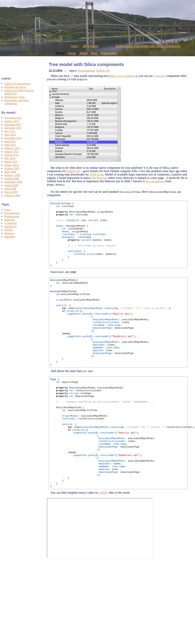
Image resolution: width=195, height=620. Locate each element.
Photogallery (109, 53)
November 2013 (13, 137)
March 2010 (10, 161)
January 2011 (11, 151)
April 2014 (10, 134)
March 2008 (10, 191)
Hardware (9, 219)
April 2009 (10, 171)
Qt (71, 75)
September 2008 (13, 181)
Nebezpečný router (14, 96)
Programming (11, 216)
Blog (94, 53)
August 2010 (11, 154)
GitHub (102, 545)
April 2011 (10, 144)
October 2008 (11, 178)
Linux (7, 209)
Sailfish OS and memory (17, 83)
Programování (12, 212)
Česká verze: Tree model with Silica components (148, 46)
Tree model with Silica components (16, 102)
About (83, 53)
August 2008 (11, 185)
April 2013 (10, 141)
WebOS (8, 229)
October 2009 (11, 168)
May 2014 (9, 131)
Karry (74, 46)
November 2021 (13, 117)
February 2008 (12, 195)
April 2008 (10, 188)
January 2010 (11, 164)
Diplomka (9, 236)
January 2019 (11, 121)
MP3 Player (90, 46)
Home (72, 53)
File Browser (99, 177)
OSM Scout (96, 174)
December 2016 (13, 127)
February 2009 (12, 175)
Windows (9, 233)
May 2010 (9, 158)
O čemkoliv (10, 223)
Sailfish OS (10, 226)
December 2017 (13, 124)
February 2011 (12, 148)
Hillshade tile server (15, 86)
